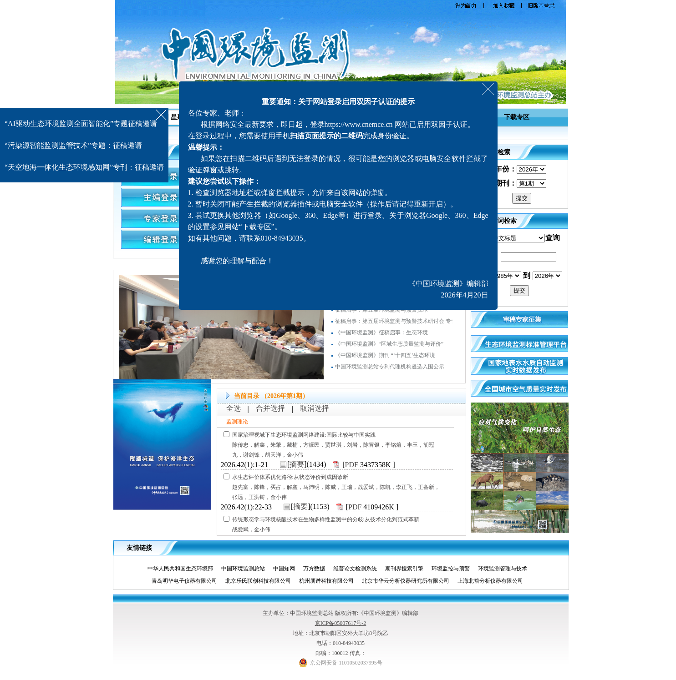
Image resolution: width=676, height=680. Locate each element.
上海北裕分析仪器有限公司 (493, 581)
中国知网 (287, 568)
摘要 (297, 464)
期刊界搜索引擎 (407, 568)
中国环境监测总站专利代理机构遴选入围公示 (389, 369)
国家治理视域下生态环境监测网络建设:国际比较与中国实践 (304, 435)
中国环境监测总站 (246, 568)
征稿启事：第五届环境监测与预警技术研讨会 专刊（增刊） (406, 324)
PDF (351, 464)
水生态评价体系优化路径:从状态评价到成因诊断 (290, 477)
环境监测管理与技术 (506, 568)
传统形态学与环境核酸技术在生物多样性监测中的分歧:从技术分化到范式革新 (325, 519)
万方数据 (317, 568)
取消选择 (314, 408)
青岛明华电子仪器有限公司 (188, 581)
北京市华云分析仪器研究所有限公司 (409, 581)
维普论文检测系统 (358, 568)
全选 (233, 408)
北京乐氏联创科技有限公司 (261, 581)
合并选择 (270, 408)
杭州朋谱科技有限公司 (330, 581)
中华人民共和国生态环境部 (183, 568)
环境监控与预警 (454, 568)
